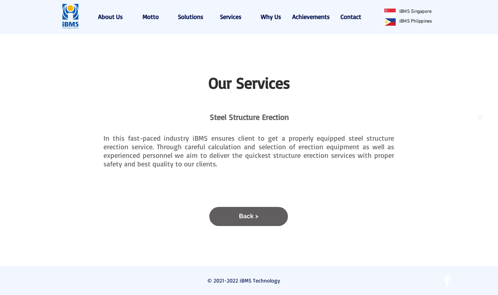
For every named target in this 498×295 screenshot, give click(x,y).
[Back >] (248, 216)
